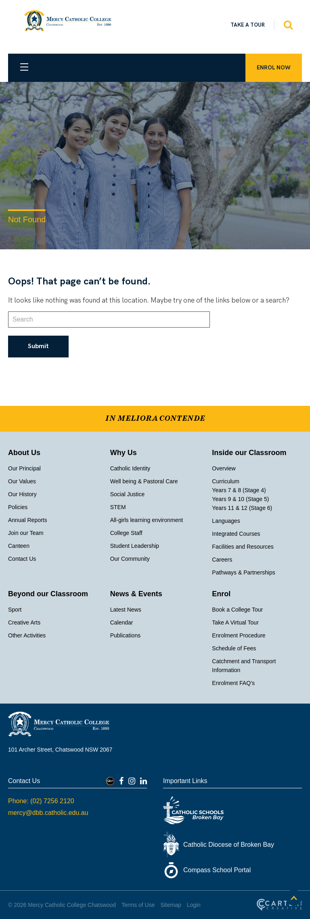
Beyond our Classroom (48, 594)
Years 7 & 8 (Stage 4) (239, 490)
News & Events (136, 594)
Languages (226, 521)
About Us (24, 453)
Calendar (121, 622)
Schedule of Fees (234, 648)
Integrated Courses (236, 534)
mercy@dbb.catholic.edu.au (48, 812)
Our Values (22, 481)
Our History (22, 494)
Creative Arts (24, 622)
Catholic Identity (130, 468)
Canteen (18, 546)
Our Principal (24, 468)
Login (194, 905)
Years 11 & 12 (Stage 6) (242, 508)
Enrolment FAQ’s (233, 683)
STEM (118, 507)
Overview (223, 468)
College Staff (126, 533)
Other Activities (27, 635)
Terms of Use (138, 905)
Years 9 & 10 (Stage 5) (240, 499)
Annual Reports (27, 520)
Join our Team (26, 533)
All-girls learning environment (146, 520)
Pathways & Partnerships (243, 572)
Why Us (123, 453)
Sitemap (170, 905)
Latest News (125, 609)
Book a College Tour (237, 609)
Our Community (130, 559)
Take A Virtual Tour (235, 622)
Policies (17, 507)
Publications (125, 635)
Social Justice (127, 494)
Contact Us (22, 559)
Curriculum (225, 481)
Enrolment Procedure (238, 635)
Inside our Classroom (249, 453)
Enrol (221, 594)
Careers (222, 559)
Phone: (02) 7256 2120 (41, 801)
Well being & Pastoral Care (144, 481)
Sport (14, 609)
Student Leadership (134, 546)
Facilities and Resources (243, 546)
